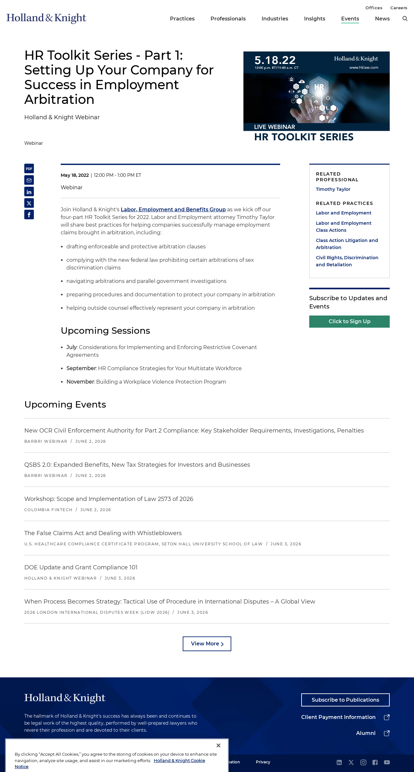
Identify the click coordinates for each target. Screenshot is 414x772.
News (382, 19)
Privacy (263, 762)
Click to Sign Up (350, 321)
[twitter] (351, 763)
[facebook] (375, 763)
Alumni (366, 733)
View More (205, 644)
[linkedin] (339, 763)
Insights (314, 19)
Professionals (228, 19)
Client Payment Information (338, 717)
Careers (399, 7)
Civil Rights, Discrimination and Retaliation (347, 261)
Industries (275, 19)
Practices (182, 19)
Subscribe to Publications (345, 700)
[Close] (218, 757)
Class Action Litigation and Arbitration (347, 244)
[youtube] (387, 763)
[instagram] (363, 763)
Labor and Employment (344, 213)
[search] (405, 18)
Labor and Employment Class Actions (344, 226)
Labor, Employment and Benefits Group (173, 210)
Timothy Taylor (333, 189)
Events (350, 19)
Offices (373, 7)
